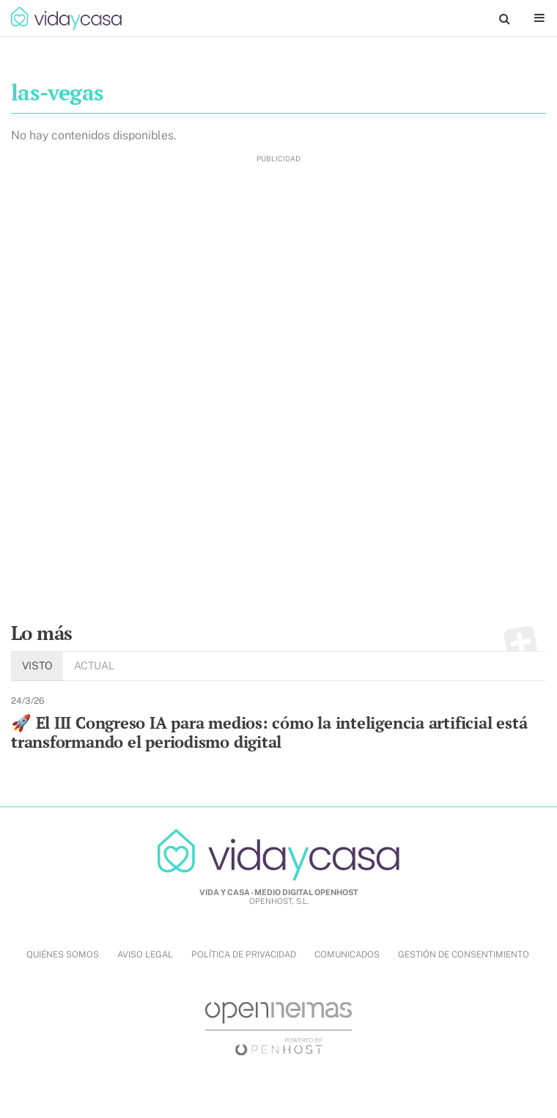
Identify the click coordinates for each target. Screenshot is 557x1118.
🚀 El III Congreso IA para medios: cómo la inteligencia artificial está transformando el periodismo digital (269, 732)
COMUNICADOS (347, 954)
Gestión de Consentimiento (463, 954)
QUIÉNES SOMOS (62, 954)
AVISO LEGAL (145, 954)
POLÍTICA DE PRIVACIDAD (243, 954)
